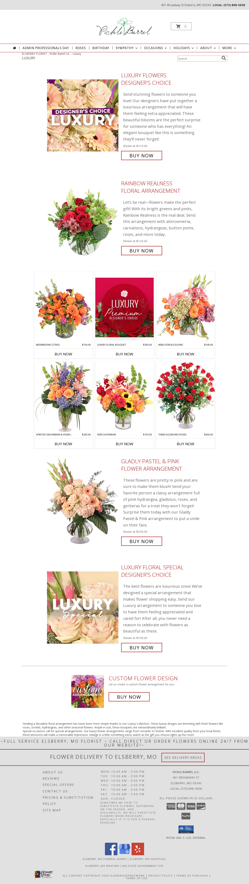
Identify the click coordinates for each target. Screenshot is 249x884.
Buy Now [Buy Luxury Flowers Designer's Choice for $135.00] (142, 155)
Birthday (100, 48)
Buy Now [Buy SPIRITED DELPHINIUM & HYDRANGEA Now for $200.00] (63, 443)
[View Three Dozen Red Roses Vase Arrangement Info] (185, 397)
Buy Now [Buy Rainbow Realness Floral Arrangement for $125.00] (142, 250)
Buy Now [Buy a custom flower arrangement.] (129, 697)
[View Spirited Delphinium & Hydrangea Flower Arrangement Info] (63, 397)
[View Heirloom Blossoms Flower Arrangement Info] (185, 307)
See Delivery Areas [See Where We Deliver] (183, 757)
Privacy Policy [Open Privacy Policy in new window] (161, 875)
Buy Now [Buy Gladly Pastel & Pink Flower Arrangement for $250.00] (142, 541)
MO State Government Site (143, 865)
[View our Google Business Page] (124, 854)
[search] (223, 58)
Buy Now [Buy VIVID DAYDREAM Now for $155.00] (124, 443)
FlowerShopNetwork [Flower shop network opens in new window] (127, 875)
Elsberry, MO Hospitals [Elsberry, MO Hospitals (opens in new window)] (148, 859)
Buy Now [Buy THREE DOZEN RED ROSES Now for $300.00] (185, 443)
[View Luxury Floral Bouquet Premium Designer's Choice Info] (124, 307)
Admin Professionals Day (46, 48)
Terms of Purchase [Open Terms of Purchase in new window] (192, 875)
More (229, 48)
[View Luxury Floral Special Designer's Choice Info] (83, 607)
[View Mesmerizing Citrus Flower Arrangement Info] (63, 307)
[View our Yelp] (138, 854)
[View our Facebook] (111, 854)
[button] (181, 26)
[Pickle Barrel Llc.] (124, 25)
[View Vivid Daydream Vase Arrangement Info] (124, 397)
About (208, 48)
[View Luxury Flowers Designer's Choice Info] (83, 115)
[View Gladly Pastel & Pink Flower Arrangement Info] (83, 501)
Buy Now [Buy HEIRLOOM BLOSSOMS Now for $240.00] (185, 354)
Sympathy (127, 48)
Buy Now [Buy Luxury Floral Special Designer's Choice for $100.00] (142, 647)
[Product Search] (199, 58)
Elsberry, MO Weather (102, 865)
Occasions (156, 48)
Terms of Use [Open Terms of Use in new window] (137, 878)
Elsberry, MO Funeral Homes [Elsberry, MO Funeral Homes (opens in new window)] (105, 859)
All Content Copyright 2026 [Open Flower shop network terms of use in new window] (86, 875)
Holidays (184, 48)
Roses (81, 48)
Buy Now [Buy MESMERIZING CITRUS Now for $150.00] (63, 354)
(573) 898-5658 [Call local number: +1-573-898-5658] (234, 5)
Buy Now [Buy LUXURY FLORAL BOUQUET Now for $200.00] (124, 354)
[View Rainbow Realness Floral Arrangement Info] (83, 217)
